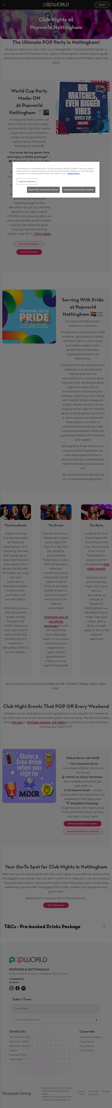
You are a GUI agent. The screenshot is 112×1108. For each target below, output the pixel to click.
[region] (56, 180)
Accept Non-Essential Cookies (79, 190)
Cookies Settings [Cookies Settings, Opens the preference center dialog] (26, 181)
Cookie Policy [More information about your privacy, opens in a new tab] (73, 174)
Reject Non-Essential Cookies (43, 190)
